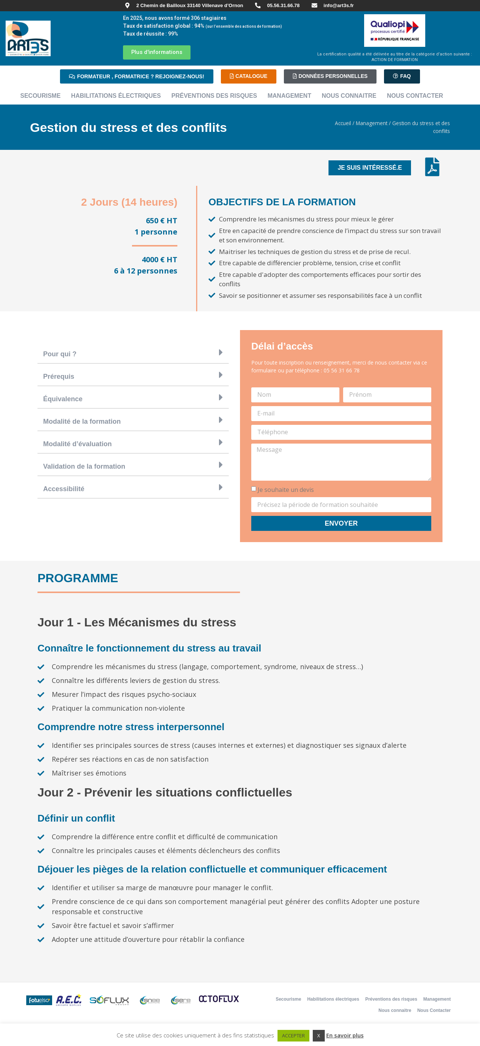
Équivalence (62, 399)
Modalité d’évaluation (77, 444)
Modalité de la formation (82, 421)
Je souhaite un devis (286, 490)
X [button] (318, 1035)
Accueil (343, 123)
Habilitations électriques (116, 96)
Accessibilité (63, 489)
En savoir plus (345, 1035)
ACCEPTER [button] (293, 1035)
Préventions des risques (214, 96)
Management (289, 96)
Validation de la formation (84, 466)
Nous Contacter (415, 96)
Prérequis (58, 376)
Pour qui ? (59, 354)
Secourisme (40, 96)
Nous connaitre (349, 96)
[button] (133, 352)
